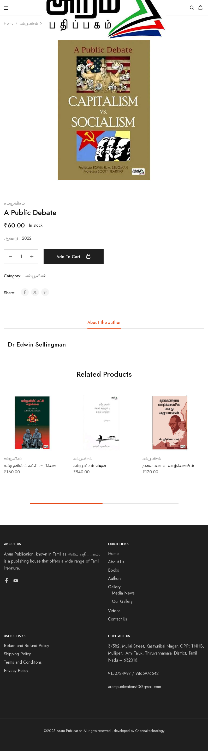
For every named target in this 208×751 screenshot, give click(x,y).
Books (113, 570)
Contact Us (117, 619)
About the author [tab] (104, 322)
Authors (115, 579)
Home (8, 23)
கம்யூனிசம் (29, 23)
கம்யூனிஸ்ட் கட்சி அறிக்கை (30, 465)
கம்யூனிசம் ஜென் (89, 465)
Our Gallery (122, 601)
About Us (116, 562)
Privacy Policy (16, 671)
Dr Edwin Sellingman (37, 344)
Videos (114, 611)
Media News (123, 593)
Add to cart (73, 256)
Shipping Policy (17, 654)
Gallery (114, 587)
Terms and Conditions (23, 662)
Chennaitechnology (149, 730)
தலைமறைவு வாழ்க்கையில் (168, 465)
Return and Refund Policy (26, 646)
